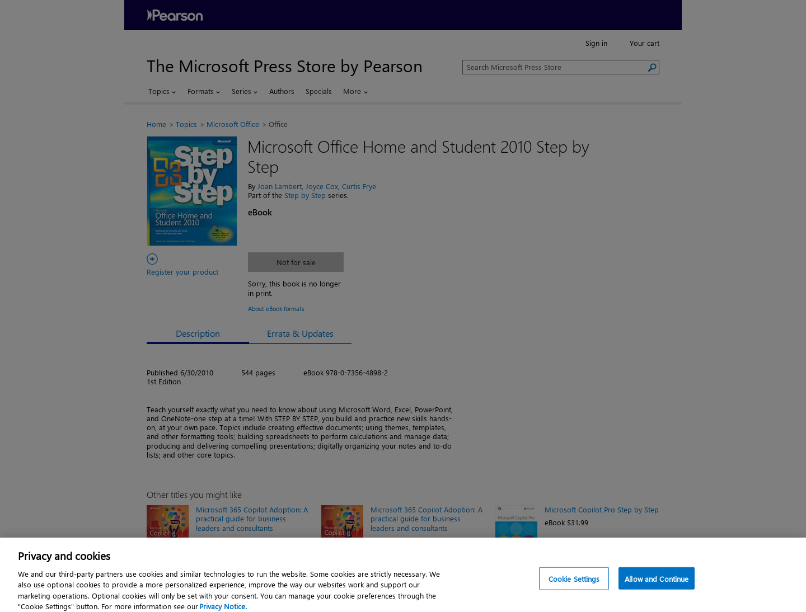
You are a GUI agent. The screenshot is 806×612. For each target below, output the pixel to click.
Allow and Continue (656, 582)
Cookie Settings (574, 582)
